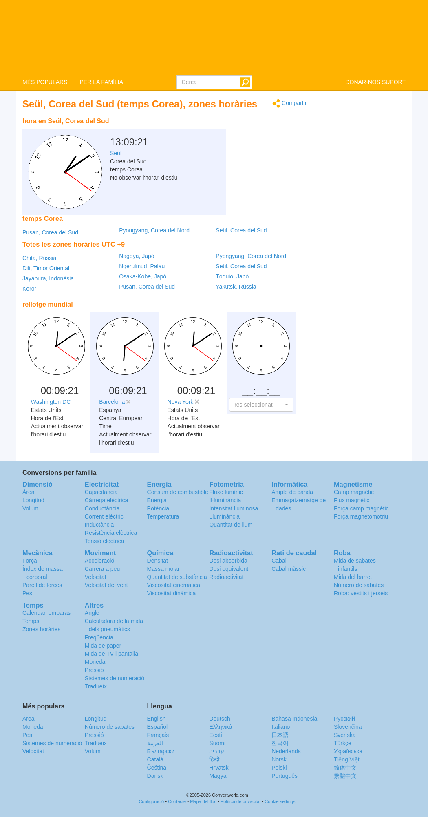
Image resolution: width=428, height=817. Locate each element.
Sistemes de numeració (114, 678)
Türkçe (342, 743)
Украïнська (348, 751)
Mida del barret (353, 577)
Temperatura (163, 516)
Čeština (156, 767)
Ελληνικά (220, 727)
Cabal (279, 560)
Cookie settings (280, 801)
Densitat (157, 560)
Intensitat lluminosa (233, 508)
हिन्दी (214, 759)
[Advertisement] (256, 134)
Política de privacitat (240, 801)
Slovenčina (348, 727)
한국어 (280, 743)
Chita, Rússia (39, 258)
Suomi (217, 743)
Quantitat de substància (177, 577)
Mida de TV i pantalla (111, 653)
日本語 (280, 735)
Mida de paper (103, 645)
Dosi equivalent (228, 568)
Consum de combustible (177, 492)
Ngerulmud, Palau (142, 266)
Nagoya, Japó (136, 256)
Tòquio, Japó (232, 276)
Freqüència (99, 637)
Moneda (95, 662)
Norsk (279, 759)
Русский (344, 718)
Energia (157, 500)
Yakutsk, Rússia (236, 286)
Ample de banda (292, 492)
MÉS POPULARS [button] (44, 82)
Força (29, 560)
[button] (261, 405)
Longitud (33, 500)
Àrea (28, 492)
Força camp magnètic (361, 508)
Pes (27, 593)
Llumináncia (224, 516)
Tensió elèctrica (104, 541)
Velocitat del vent (106, 585)
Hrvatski (219, 767)
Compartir (289, 103)
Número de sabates (359, 585)
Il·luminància (225, 500)
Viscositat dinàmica (171, 593)
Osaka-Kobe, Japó (142, 276)
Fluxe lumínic (226, 492)
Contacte (177, 801)
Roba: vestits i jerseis (361, 593)
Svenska (345, 735)
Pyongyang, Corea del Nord (154, 230)
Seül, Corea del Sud (241, 230)
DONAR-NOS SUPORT (375, 82)
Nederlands (286, 751)
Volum (30, 508)
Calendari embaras (46, 613)
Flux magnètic (351, 500)
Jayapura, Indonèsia (48, 278)
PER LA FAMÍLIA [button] (101, 82)
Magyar (218, 775)
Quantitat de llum (230, 524)
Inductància (99, 524)
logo (214, 37)
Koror (29, 288)
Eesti (215, 735)
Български (160, 751)
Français (158, 735)
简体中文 (345, 767)
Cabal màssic (288, 568)
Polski (279, 767)
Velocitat (95, 577)
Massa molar (163, 568)
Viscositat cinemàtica (173, 585)
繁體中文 (345, 775)
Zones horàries (41, 629)
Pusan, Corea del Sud (50, 232)
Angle (92, 613)
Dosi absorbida (228, 560)
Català (155, 759)
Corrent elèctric (104, 516)
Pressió (94, 670)
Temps (30, 621)
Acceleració (99, 560)
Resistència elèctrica (111, 533)
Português (284, 775)
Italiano (280, 727)
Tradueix (96, 686)
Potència (158, 508)
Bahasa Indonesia (294, 718)
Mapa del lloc (203, 801)
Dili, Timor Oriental (45, 268)
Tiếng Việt (347, 759)
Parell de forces (42, 585)
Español (157, 727)
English (156, 718)
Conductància (102, 508)
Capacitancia (101, 492)
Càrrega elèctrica (106, 500)
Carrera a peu (102, 568)
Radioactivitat (226, 577)
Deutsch (219, 718)
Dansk (155, 775)
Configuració (151, 801)
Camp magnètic (354, 492)
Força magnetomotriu (361, 516)
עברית (216, 751)
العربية (155, 743)
